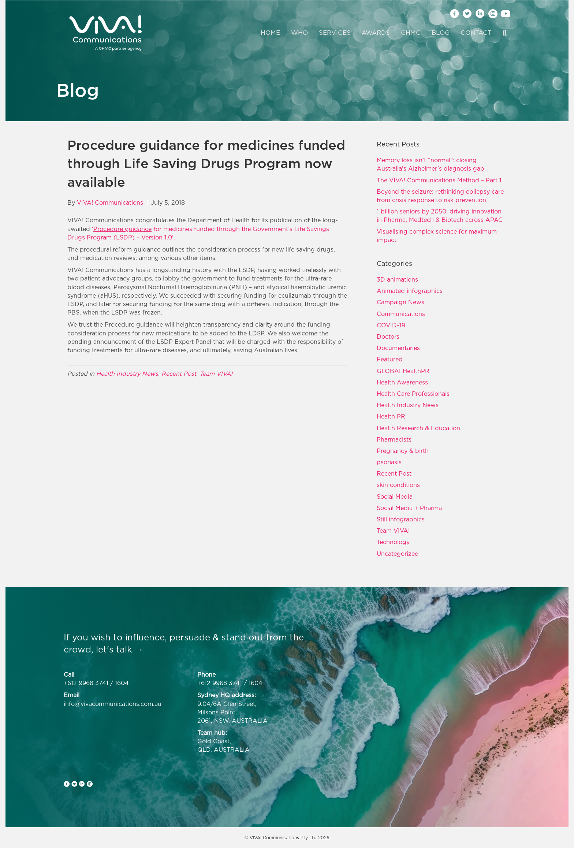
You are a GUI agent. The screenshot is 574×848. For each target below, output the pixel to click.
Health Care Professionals (413, 393)
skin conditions (398, 484)
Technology (393, 542)
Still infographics (401, 519)
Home (270, 32)
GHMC (411, 32)
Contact (476, 32)
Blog (441, 32)
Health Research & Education (418, 428)
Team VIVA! (216, 373)
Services (335, 32)
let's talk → (120, 649)
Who (299, 32)
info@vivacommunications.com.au (112, 703)
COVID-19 (391, 325)
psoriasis (389, 462)
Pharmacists (394, 439)
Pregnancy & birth (403, 450)
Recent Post (178, 373)
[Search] (502, 33)
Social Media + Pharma (409, 508)
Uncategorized (398, 553)
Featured (390, 359)
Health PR (391, 416)
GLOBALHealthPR (403, 371)
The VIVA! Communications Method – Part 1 (439, 180)
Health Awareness (402, 382)
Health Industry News (127, 373)
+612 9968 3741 (86, 683)
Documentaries (398, 348)
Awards (376, 32)
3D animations (397, 279)
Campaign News (400, 302)
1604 (122, 683)
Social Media (395, 496)
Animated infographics (410, 290)
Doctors (388, 336)
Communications (401, 313)
